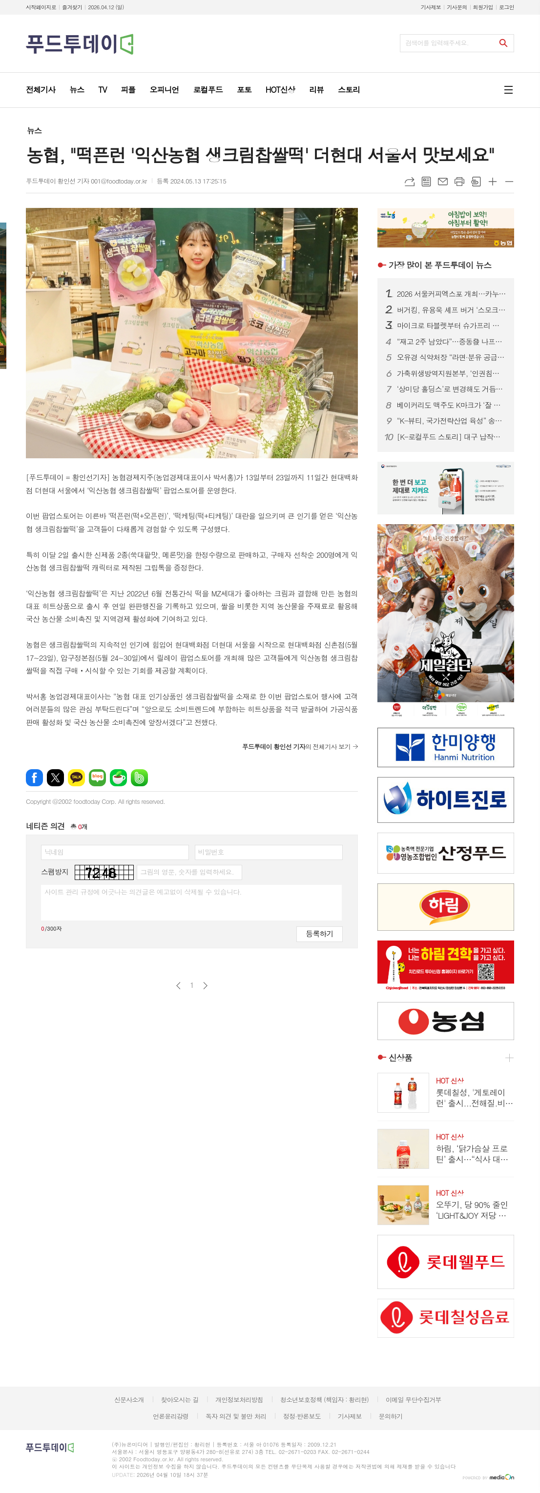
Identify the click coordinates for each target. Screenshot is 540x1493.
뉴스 (34, 130)
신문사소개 (129, 1399)
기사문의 (457, 7)
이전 (178, 985)
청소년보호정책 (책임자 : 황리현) (324, 1399)
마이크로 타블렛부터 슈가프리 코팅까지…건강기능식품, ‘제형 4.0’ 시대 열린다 (451, 325)
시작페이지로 (41, 7)
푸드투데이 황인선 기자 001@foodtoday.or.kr (86, 180)
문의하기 (390, 1416)
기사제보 (431, 7)
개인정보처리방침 (239, 1399)
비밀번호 (211, 851)
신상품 (400, 1058)
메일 (443, 181)
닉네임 (53, 851)
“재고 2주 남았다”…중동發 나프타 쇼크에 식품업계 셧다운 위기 (451, 342)
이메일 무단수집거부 (413, 1399)
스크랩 (476, 181)
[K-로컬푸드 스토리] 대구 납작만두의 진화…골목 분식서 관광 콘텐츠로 (451, 437)
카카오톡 (76, 777)
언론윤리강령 (170, 1416)
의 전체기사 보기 (296, 746)
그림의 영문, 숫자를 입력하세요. (186, 871)
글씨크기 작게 (509, 181)
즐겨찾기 (72, 7)
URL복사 (410, 181)
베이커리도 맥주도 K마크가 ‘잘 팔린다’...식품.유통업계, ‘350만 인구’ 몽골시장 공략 (451, 405)
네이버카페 (118, 777)
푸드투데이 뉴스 (440, 265)
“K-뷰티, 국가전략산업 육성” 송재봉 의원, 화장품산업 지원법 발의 (451, 421)
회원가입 (483, 7)
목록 (426, 181)
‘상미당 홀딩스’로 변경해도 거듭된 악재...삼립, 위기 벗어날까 (451, 389)
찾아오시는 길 (180, 1399)
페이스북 (34, 777)
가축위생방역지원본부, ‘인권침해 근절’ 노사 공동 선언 (451, 373)
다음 (205, 985)
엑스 (55, 777)
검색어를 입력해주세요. (437, 43)
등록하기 (319, 933)
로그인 (506, 7)
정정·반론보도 (302, 1416)
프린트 (459, 181)
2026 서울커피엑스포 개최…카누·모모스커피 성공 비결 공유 (451, 294)
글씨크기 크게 (493, 181)
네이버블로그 (97, 777)
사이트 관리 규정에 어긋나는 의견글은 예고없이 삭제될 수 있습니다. (143, 891)
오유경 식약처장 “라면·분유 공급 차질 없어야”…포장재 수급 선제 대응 (451, 357)
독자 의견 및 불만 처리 (236, 1416)
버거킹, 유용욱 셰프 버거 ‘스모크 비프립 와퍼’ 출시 (451, 310)
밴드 (139, 777)
